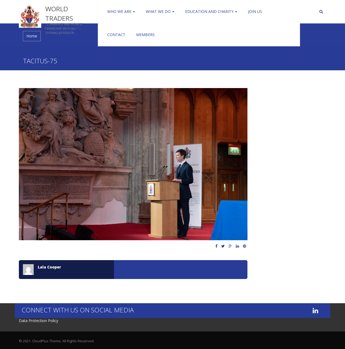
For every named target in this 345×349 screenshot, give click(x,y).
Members (145, 34)
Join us (255, 11)
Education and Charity (211, 11)
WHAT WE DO (160, 11)
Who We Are (121, 11)
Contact (116, 34)
